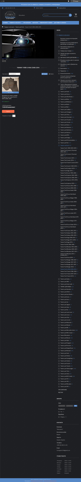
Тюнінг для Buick (64, 104)
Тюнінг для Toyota (65, 366)
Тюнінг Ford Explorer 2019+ (67, 183)
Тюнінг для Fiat (64, 142)
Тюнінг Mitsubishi (65, 335)
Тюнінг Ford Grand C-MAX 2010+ (68, 166)
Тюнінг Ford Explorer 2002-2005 (68, 175)
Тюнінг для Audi (64, 91)
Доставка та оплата (60, 22)
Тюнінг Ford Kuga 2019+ (66, 242)
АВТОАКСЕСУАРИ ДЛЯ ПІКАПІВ (68, 57)
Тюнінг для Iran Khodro (66, 294)
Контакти (35, 22)
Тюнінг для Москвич (65, 384)
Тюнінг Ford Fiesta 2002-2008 (68, 185)
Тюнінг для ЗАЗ (64, 381)
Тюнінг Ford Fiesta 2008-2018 (68, 188)
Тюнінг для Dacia (64, 124)
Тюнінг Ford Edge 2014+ (66, 170)
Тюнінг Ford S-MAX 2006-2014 (68, 269)
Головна (5, 22)
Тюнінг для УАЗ (64, 386)
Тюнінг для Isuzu (64, 297)
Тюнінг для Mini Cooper (66, 332)
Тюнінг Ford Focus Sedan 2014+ (68, 224)
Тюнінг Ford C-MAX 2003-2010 (68, 148)
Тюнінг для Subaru (65, 361)
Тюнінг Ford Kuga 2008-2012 (67, 237)
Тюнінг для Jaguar (65, 304)
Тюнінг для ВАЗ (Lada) (66, 376)
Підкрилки (63, 71)
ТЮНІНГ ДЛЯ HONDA (65, 286)
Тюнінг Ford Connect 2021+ (67, 158)
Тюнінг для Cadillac (65, 109)
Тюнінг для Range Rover (66, 348)
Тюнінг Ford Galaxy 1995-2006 (68, 233)
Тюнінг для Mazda (65, 325)
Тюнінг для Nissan (65, 338)
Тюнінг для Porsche (65, 345)
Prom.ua (48, 479)
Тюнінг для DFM (64, 135)
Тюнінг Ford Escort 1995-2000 (68, 173)
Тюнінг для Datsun (65, 132)
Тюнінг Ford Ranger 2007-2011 (68, 262)
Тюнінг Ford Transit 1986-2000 (68, 271)
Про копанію (27, 22)
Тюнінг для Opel (64, 340)
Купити (8, 111)
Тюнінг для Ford (19, 27)
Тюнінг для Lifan (64, 317)
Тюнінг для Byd (64, 107)
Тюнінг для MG (64, 327)
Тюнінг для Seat (64, 353)
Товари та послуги (15, 22)
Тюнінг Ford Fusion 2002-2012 (68, 230)
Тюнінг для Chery (65, 114)
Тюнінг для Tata (64, 371)
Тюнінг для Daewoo (65, 127)
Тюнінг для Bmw (64, 99)
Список (52, 74)
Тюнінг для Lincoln (65, 320)
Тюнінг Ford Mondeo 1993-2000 (68, 246)
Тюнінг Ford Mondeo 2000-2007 (68, 249)
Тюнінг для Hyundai (65, 289)
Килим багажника (65, 73)
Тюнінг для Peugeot (65, 343)
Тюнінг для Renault (65, 350)
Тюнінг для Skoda (65, 355)
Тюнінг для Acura (65, 94)
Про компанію (62, 389)
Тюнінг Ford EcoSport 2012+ (67, 168)
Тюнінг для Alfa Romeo (66, 96)
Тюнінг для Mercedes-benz (67, 330)
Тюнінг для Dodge (65, 137)
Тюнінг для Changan (65, 112)
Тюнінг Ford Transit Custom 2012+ (69, 162)
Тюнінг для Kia (64, 309)
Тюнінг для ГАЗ (64, 378)
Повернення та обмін (46, 22)
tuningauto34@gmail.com (63, 450)
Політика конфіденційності (50, 480)
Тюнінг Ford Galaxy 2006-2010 (68, 235)
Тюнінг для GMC (64, 281)
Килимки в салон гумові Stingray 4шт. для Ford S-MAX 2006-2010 (9, 97)
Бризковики (63, 68)
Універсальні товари (65, 51)
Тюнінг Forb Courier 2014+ (67, 160)
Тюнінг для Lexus (65, 314)
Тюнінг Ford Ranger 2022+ (67, 266)
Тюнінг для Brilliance (65, 101)
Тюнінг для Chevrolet (66, 117)
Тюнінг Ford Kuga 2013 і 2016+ (68, 240)
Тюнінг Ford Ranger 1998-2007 (68, 259)
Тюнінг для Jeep (64, 307)
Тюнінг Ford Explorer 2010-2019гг (69, 180)
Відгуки (60, 392)
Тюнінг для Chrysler (65, 119)
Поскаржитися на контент (37, 480)
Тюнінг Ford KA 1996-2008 (67, 244)
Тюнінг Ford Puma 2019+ (66, 257)
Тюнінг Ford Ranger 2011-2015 (68, 264)
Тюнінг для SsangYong (66, 358)
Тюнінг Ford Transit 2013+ (67, 276)
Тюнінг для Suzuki (65, 363)
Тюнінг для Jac (64, 302)
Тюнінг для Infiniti (65, 291)
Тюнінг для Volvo (64, 373)
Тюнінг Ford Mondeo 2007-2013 (68, 251)
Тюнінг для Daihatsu (65, 130)
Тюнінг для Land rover (66, 312)
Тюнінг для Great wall (66, 284)
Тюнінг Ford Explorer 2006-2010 (68, 177)
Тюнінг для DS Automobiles (67, 140)
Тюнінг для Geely (65, 279)
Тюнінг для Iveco (64, 299)
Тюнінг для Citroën (65, 122)
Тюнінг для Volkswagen (66, 368)
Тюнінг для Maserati (65, 322)
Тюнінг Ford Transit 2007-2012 (68, 273)
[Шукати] (70, 15)
